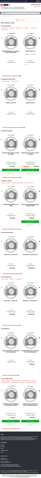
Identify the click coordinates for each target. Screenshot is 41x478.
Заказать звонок (37, 6)
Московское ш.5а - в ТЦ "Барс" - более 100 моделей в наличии (12, 7)
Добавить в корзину (30, 221)
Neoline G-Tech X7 (30, 102)
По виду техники (5, 278)
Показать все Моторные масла (10, 375)
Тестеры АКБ (22, 382)
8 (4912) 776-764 (35, 4)
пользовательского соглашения (26, 470)
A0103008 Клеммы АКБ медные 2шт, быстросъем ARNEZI (11, 404)
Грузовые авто (4, 27)
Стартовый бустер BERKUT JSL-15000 (11, 205)
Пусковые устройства (29, 182)
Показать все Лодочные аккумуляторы (12, 273)
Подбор (2, 448)
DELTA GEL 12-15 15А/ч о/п (10, 254)
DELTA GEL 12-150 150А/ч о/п (30, 254)
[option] (11, 49)
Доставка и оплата (4, 450)
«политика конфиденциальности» (24, 476)
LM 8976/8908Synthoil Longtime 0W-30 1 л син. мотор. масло (30, 351)
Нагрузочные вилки (26, 380)
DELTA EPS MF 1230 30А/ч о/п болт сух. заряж (10, 153)
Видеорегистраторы (6, 81)
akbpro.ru (25, 471)
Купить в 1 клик (30, 224)
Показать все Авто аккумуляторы (11, 75)
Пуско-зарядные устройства (17, 182)
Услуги (2, 452)
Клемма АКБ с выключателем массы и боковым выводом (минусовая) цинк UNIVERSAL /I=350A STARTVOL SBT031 (30, 404)
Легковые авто (12, 27)
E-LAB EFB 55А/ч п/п (30, 51)
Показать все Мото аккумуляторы (11, 325)
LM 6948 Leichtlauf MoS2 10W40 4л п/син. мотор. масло (11, 351)
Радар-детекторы (14, 81)
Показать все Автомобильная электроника (13, 127)
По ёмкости (12, 278)
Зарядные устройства (6, 182)
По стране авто (26, 27)
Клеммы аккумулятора (16, 380)
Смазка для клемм (14, 382)
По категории (19, 27)
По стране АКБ (33, 27)
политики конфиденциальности (14, 470)
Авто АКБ (2, 444)
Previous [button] (1, 38)
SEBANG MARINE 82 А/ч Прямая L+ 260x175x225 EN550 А (11, 52)
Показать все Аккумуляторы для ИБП (11, 177)
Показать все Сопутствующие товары (11, 428)
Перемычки (33, 380)
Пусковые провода (5, 382)
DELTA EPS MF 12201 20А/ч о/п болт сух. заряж (30, 153)
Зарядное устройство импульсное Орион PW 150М (30, 205)
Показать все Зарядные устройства (11, 229)
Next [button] (39, 38)
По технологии (4, 29)
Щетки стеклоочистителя (31, 382)
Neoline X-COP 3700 (11, 102)
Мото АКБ (3, 446)
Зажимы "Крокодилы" (6, 380)
